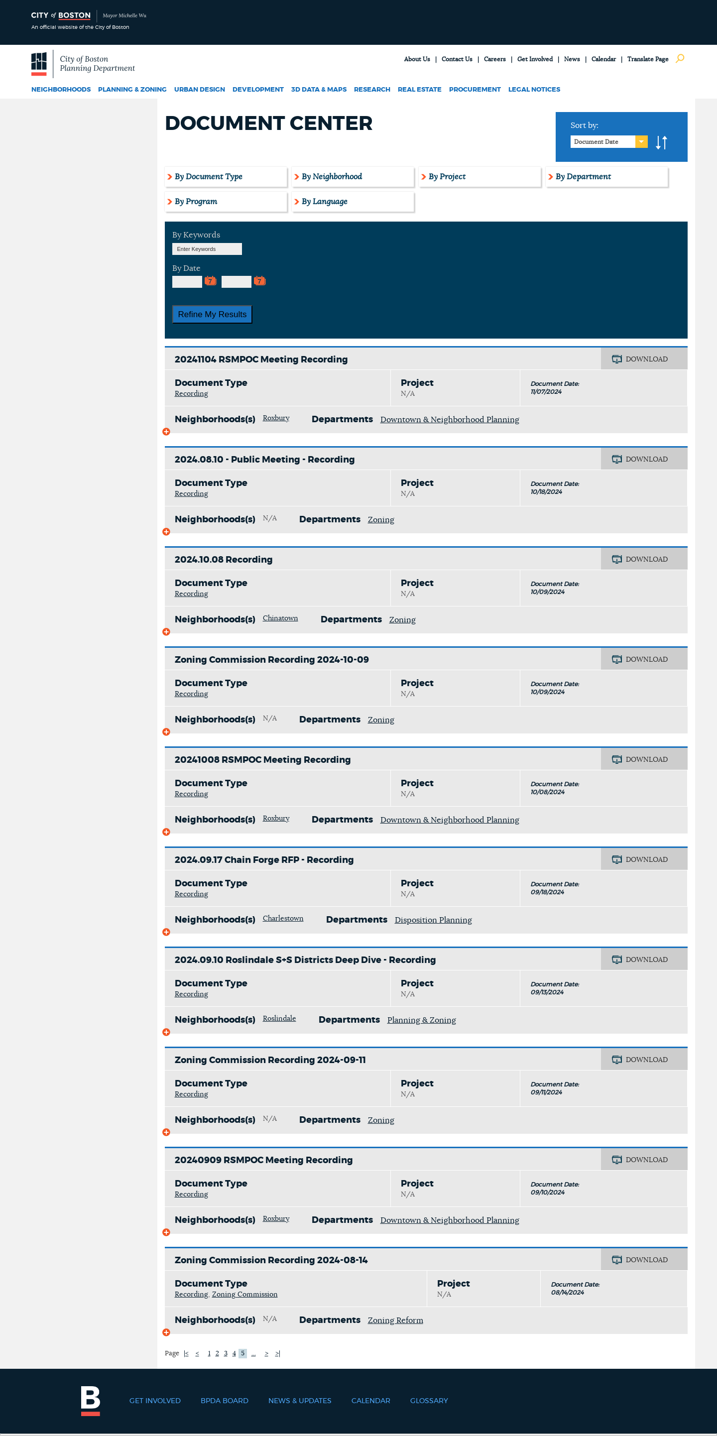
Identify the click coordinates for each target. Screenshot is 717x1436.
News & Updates (300, 1401)
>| (277, 1353)
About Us (417, 59)
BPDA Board (224, 1401)
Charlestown (283, 918)
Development (258, 90)
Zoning (381, 520)
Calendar (604, 59)
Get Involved (535, 59)
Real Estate (420, 90)
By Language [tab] (325, 202)
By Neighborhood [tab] (332, 177)
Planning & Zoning (132, 90)
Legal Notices (534, 90)
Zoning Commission (245, 1294)
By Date (186, 268)
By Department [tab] (583, 177)
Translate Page (648, 59)
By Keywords (196, 235)
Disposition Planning (433, 920)
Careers (495, 59)
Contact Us (457, 59)
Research (372, 90)
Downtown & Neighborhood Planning (449, 420)
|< (186, 1353)
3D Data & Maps (319, 90)
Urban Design (199, 90)
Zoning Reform (395, 1320)
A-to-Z (662, 142)
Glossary (429, 1401)
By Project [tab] (447, 177)
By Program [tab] (196, 202)
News (572, 59)
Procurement (475, 90)
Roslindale (279, 1018)
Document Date (596, 142)
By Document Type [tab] (208, 177)
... (253, 1353)
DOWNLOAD (647, 359)
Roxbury (276, 418)
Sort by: (584, 125)
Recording (191, 393)
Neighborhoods (61, 90)
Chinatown (280, 618)
